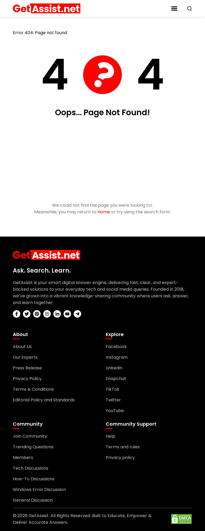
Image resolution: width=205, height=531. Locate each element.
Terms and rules (123, 447)
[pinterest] (37, 314)
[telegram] (77, 314)
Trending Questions (33, 447)
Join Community (30, 436)
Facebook (116, 347)
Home (103, 212)
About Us (22, 347)
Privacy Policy (27, 379)
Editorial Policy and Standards (44, 400)
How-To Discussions (33, 479)
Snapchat (116, 379)
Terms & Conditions (33, 389)
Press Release (27, 368)
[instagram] (47, 314)
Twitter (113, 400)
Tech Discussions (30, 468)
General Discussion (33, 500)
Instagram (117, 357)
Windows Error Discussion (39, 489)
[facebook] (16, 314)
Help (110, 436)
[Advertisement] (102, 160)
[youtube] (67, 314)
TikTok (112, 389)
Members (23, 457)
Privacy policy (120, 457)
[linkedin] (57, 314)
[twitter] (26, 314)
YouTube (115, 411)
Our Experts (25, 357)
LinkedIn (114, 368)
